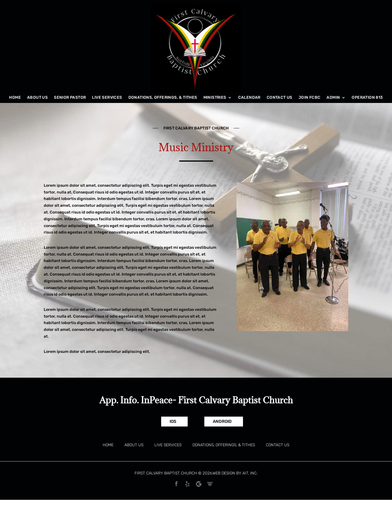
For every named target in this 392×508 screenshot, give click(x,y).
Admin (333, 98)
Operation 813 (367, 98)
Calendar (249, 98)
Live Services (107, 98)
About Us (37, 98)
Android (222, 421)
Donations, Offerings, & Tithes (162, 98)
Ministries (214, 98)
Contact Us (279, 98)
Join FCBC (310, 98)
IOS (173, 421)
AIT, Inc (249, 473)
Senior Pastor (70, 98)
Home (15, 98)
